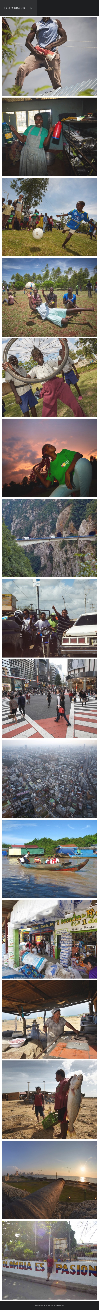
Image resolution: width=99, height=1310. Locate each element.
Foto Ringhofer (18, 8)
